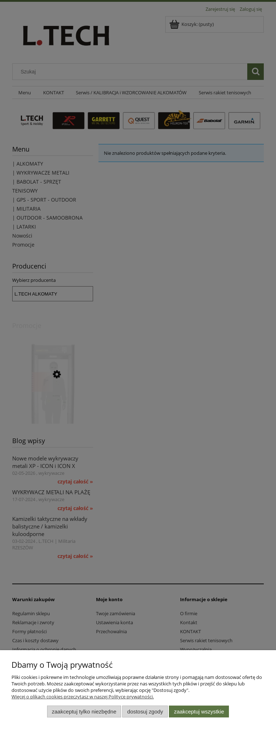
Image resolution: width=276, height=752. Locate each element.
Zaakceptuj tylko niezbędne (84, 711)
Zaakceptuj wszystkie (199, 711)
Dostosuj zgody (145, 711)
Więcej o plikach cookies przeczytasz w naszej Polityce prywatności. (83, 696)
